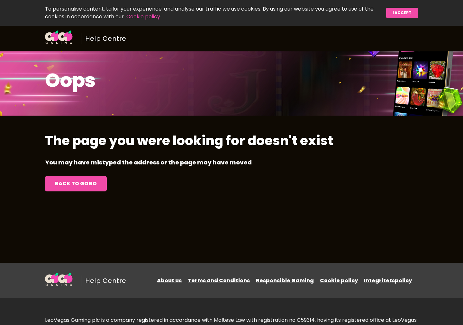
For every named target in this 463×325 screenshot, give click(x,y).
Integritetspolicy (388, 280)
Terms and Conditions (219, 280)
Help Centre (105, 38)
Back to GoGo (76, 183)
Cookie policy (143, 16)
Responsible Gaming (285, 280)
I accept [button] (402, 12)
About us (169, 280)
